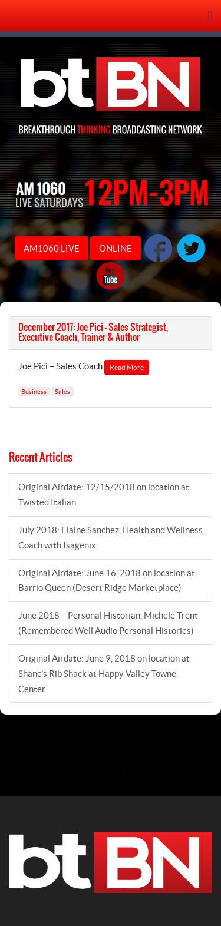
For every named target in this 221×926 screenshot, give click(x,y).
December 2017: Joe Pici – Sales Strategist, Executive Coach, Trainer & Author (93, 332)
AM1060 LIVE (52, 248)
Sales (62, 391)
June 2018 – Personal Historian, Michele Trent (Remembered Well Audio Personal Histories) (108, 623)
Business (34, 391)
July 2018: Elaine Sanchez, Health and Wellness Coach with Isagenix (110, 537)
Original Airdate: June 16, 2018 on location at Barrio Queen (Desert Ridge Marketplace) (106, 580)
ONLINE (115, 248)
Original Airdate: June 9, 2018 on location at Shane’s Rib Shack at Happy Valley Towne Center (104, 673)
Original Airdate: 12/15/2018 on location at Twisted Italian (103, 494)
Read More (127, 367)
